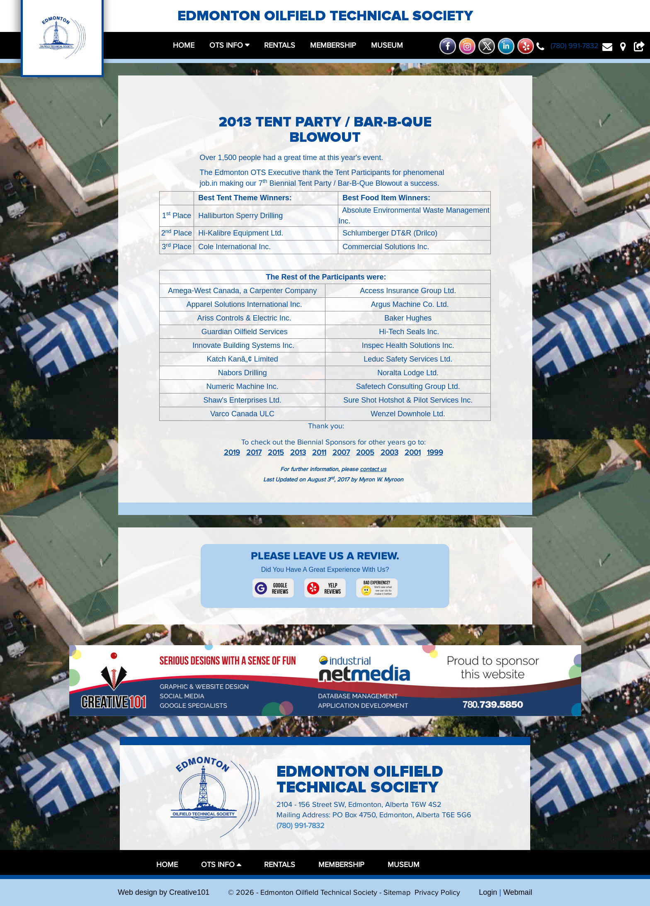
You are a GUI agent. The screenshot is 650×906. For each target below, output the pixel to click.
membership (333, 45)
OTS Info (227, 45)
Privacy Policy (437, 892)
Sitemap (396, 892)
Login (488, 892)
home (183, 45)
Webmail (517, 892)
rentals (279, 45)
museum (387, 45)
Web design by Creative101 (163, 892)
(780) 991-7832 (300, 825)
